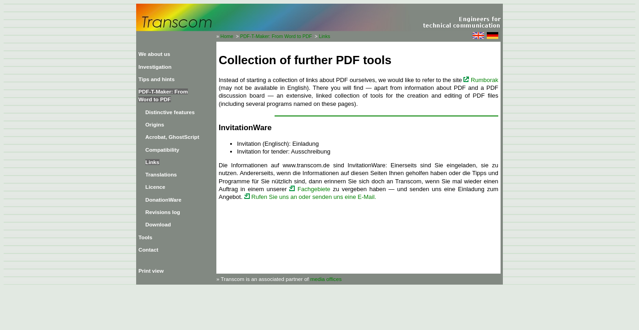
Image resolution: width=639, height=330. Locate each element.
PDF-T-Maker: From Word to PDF (276, 36)
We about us (154, 54)
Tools (145, 237)
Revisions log (162, 212)
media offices (326, 279)
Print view (151, 271)
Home (226, 36)
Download (158, 224)
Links (325, 36)
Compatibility (162, 150)
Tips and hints (156, 79)
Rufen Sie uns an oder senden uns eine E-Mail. (310, 196)
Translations (161, 174)
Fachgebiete (309, 189)
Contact (148, 250)
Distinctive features (170, 112)
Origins (154, 124)
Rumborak (480, 80)
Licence (155, 187)
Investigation (154, 67)
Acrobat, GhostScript (172, 137)
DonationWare (163, 200)
